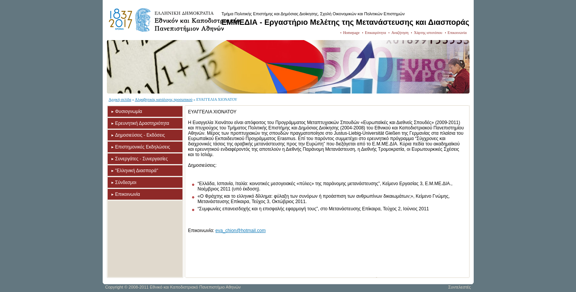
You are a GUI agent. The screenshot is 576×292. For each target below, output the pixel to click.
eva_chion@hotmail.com (240, 230)
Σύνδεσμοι (126, 182)
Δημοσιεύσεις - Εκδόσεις (140, 135)
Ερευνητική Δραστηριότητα (142, 123)
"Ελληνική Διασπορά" (136, 170)
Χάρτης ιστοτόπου (428, 33)
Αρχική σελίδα (120, 99)
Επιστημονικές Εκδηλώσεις (142, 147)
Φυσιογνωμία (128, 111)
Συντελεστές (459, 287)
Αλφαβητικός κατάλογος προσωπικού (163, 99)
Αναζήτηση (399, 33)
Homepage (351, 33)
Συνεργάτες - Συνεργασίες (141, 158)
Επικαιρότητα (375, 33)
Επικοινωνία (457, 33)
